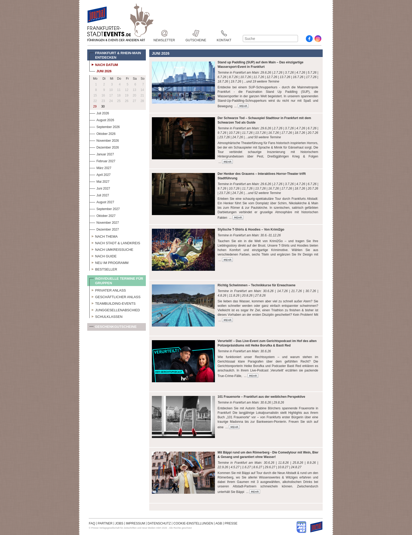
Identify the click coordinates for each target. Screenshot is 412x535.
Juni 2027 (99, 187)
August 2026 (101, 119)
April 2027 (100, 174)
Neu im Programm (108, 262)
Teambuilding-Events (112, 302)
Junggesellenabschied (114, 309)
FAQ (92, 523)
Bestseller (103, 268)
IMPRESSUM (135, 523)
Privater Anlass (107, 289)
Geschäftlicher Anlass (115, 296)
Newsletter (164, 33)
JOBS (119, 523)
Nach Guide (103, 255)
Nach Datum (103, 64)
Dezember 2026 (104, 146)
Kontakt (224, 33)
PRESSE (231, 523)
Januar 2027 (101, 153)
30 (103, 106)
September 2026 (104, 126)
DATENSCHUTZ (159, 523)
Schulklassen (105, 316)
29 (94, 106)
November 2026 (104, 139)
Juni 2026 (100, 70)
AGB (218, 523)
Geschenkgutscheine (113, 328)
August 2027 (101, 201)
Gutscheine (196, 33)
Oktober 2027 (102, 215)
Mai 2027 (99, 181)
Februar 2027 (102, 160)
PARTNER (105, 523)
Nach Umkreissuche (111, 249)
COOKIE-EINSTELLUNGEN (193, 523)
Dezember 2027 (104, 228)
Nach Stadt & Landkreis (114, 242)
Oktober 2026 (102, 133)
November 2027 (104, 222)
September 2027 (104, 208)
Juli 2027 (99, 194)
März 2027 (100, 167)
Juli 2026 (99, 112)
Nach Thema (103, 235)
